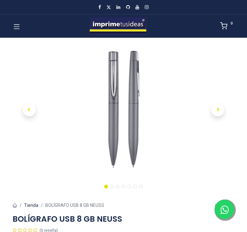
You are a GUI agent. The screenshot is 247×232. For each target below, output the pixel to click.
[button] (29, 110)
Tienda (31, 205)
